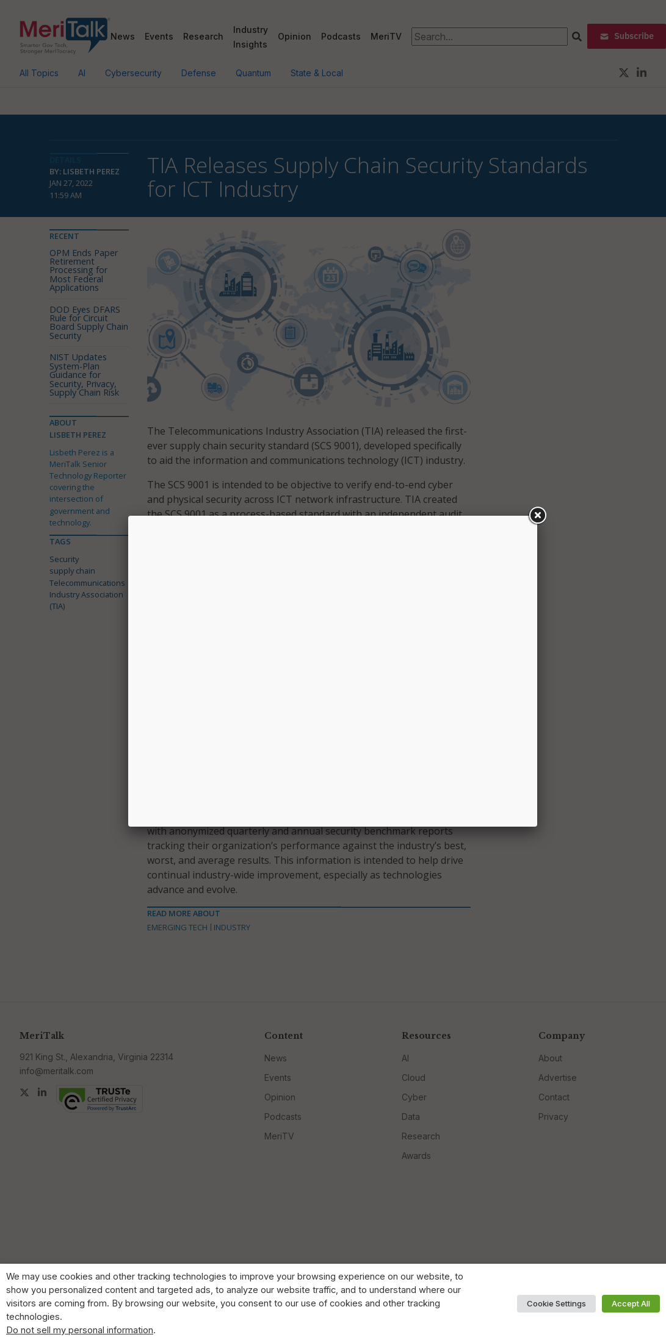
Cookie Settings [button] (556, 1303)
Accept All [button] (631, 1303)
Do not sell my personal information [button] (79, 1330)
